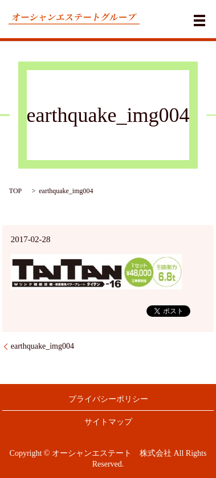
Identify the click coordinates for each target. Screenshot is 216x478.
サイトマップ (108, 422)
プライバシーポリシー (108, 399)
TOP (15, 191)
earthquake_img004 (42, 346)
